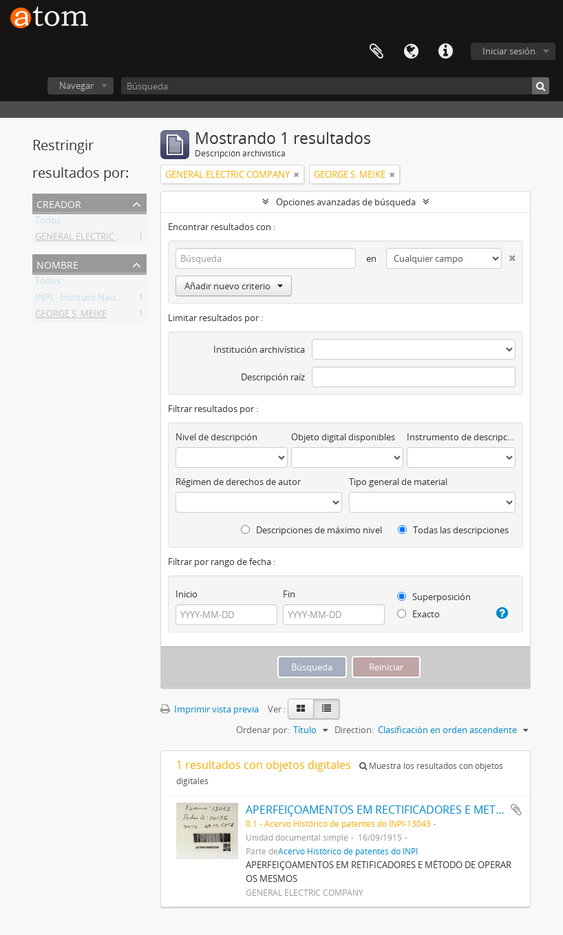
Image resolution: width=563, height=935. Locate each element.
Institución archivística (259, 349)
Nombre (57, 263)
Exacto (418, 614)
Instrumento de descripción (461, 437)
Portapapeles (376, 51)
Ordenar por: (262, 729)
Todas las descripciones (453, 530)
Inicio (187, 594)
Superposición (434, 596)
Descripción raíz (273, 377)
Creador (58, 203)
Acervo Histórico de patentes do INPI (348, 850)
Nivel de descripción (216, 437)
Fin (289, 594)
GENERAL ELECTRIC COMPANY (97, 239)
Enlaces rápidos (445, 51)
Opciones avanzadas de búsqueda (346, 202)
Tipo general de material (398, 481)
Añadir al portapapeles (516, 809)
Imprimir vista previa (209, 709)
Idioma (411, 51)
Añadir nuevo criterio (233, 286)
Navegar (76, 85)
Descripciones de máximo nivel (311, 530)
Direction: (354, 729)
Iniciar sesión (508, 51)
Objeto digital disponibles (343, 437)
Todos (48, 222)
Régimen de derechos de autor (238, 481)
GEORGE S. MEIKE (71, 316)
